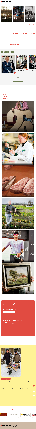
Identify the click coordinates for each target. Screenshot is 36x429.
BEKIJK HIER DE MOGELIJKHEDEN (9, 312)
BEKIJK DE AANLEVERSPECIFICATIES (23, 312)
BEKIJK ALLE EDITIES (18, 81)
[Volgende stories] (33, 24)
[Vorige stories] (29, 24)
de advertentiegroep (11, 323)
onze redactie (10, 330)
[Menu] (34, 1)
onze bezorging (28, 388)
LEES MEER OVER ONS (15, 44)
